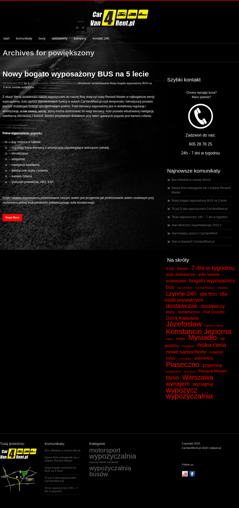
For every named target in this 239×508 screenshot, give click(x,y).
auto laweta (208, 274)
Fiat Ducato (214, 312)
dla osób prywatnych (196, 297)
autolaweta (176, 281)
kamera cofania (214, 325)
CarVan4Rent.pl (205, 287)
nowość (216, 352)
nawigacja (188, 345)
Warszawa (197, 377)
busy (42, 38)
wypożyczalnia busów (63, 83)
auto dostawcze (180, 274)
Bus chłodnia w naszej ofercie (191, 179)
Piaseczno (182, 364)
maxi (180, 338)
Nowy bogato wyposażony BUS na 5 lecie (75, 74)
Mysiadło (202, 337)
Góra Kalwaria (182, 318)
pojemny (212, 365)
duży (170, 312)
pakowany (204, 358)
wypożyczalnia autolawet (103, 462)
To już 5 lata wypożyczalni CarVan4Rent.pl (200, 209)
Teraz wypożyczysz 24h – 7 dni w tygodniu (200, 217)
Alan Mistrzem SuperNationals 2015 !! (196, 225)
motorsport (104, 450)
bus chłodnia (185, 287)
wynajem (178, 383)
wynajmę (203, 384)
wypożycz (181, 390)
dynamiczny (189, 312)
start (6, 38)
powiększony (173, 371)
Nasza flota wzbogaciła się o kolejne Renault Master (62, 459)
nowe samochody (186, 352)
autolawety (59, 38)
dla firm (208, 294)
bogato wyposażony (212, 280)
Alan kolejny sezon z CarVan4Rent (194, 233)
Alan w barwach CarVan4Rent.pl (193, 241)
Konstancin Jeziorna (198, 331)
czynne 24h (181, 293)
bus (170, 287)
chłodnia (223, 287)
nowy (171, 358)
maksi (169, 338)
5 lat (170, 268)
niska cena (211, 344)
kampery (80, 38)
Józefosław (184, 324)
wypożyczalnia (39, 83)
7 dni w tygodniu (213, 267)
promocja (189, 371)
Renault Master (213, 371)
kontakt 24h (101, 38)
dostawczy (213, 306)
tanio (172, 377)
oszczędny (185, 358)
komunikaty (24, 38)
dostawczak (181, 305)
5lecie (182, 268)
